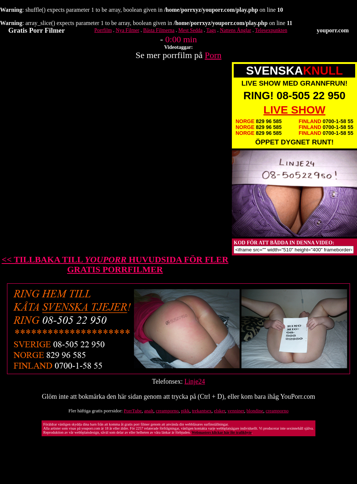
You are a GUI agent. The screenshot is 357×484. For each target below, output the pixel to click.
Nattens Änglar (235, 30)
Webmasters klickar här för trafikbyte (221, 432)
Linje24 (194, 381)
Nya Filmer (127, 30)
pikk (185, 410)
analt (148, 410)
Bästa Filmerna (158, 30)
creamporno (167, 410)
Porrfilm (103, 30)
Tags (211, 30)
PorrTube (133, 410)
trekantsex (201, 410)
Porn (213, 55)
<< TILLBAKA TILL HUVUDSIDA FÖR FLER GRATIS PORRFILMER (115, 264)
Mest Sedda (190, 30)
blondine (255, 410)
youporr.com (333, 30)
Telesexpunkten (271, 30)
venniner (235, 410)
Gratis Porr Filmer (36, 30)
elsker (219, 410)
